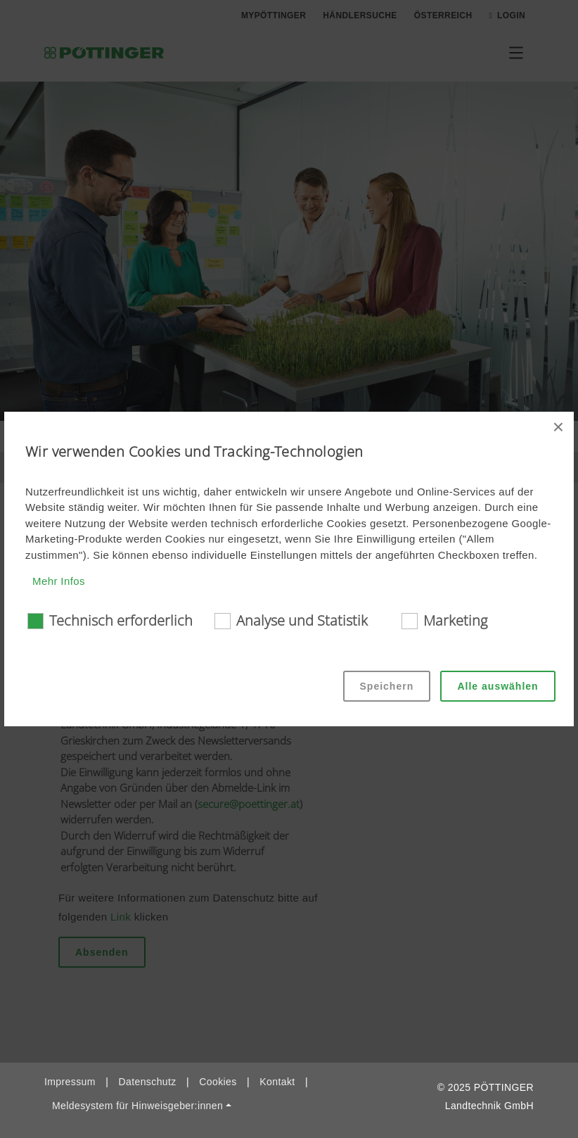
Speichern (387, 686)
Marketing (455, 620)
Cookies (217, 1081)
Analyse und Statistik (302, 620)
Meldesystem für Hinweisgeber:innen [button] (137, 1105)
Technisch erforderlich (121, 620)
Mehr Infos (58, 581)
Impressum (70, 1081)
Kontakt (277, 1081)
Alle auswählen (497, 686)
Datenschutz (147, 1081)
